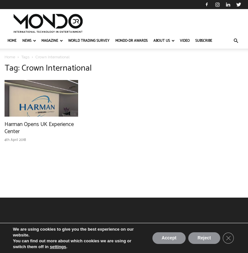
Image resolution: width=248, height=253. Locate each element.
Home (10, 57)
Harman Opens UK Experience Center (39, 128)
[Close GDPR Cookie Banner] (228, 238)
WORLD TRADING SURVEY (88, 41)
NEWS (29, 41)
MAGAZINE (52, 41)
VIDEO (185, 41)
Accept (166, 238)
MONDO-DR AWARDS (131, 41)
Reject (203, 238)
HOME (11, 41)
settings (58, 246)
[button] (235, 41)
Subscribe (203, 41)
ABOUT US (164, 41)
